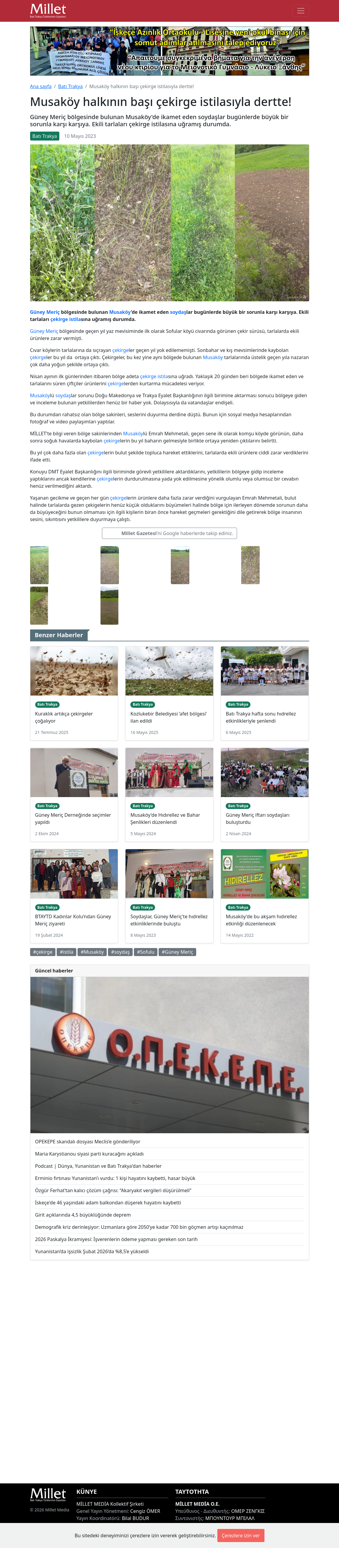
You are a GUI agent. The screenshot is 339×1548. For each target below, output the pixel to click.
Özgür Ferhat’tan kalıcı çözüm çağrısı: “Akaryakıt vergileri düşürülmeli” (113, 1190)
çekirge (59, 319)
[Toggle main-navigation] (300, 11)
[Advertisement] (169, 1371)
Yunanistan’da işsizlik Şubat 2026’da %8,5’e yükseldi (92, 1251)
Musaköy (120, 312)
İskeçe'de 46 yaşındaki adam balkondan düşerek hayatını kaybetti (108, 1202)
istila (75, 319)
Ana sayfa (41, 86)
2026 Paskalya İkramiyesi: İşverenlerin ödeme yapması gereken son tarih (116, 1239)
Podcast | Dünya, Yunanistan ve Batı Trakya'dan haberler (98, 1166)
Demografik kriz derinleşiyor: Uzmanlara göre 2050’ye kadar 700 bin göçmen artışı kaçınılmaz (139, 1227)
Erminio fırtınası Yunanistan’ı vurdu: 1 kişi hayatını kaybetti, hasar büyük (115, 1178)
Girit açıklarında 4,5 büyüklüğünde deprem (83, 1215)
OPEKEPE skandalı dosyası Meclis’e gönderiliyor (87, 1141)
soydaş (178, 312)
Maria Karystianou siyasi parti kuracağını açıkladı (89, 1154)
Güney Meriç (45, 312)
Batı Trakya (70, 86)
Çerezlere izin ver (241, 1535)
